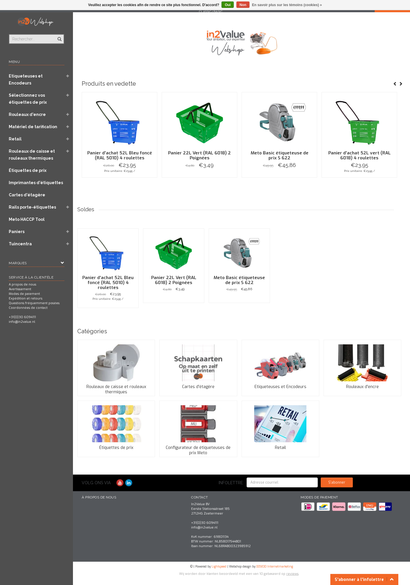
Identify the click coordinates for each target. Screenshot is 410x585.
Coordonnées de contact (28, 308)
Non (243, 5)
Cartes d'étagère (27, 195)
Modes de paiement (24, 294)
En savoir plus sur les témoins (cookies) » (287, 5)
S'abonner (336, 482)
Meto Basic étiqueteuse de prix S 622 (279, 155)
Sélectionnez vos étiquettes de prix (28, 99)
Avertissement (20, 289)
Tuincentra (20, 244)
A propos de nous (22, 284)
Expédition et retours (25, 298)
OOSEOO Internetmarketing (274, 566)
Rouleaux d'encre (27, 114)
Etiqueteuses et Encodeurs (26, 79)
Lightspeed (219, 566)
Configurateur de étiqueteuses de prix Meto (198, 450)
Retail (15, 139)
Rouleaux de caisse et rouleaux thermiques (32, 155)
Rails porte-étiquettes (32, 207)
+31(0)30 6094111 (22, 317)
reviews (292, 574)
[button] (67, 76)
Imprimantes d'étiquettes (36, 182)
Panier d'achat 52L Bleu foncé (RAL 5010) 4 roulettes (119, 155)
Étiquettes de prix (27, 170)
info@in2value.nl (22, 322)
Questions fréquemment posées (34, 303)
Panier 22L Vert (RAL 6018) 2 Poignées (199, 155)
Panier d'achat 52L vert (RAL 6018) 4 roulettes (359, 155)
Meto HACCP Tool (27, 219)
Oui (228, 5)
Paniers (17, 231)
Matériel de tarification (33, 126)
